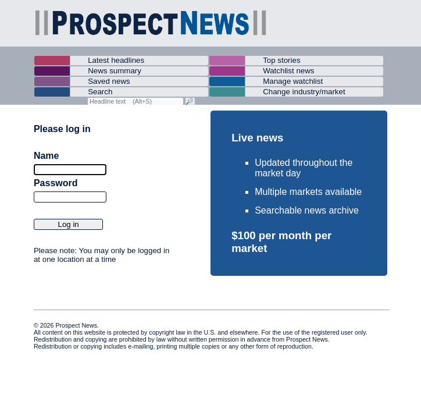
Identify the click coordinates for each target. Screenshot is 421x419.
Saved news (109, 81)
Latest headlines (116, 60)
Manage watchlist (293, 81)
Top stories (281, 60)
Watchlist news (288, 70)
